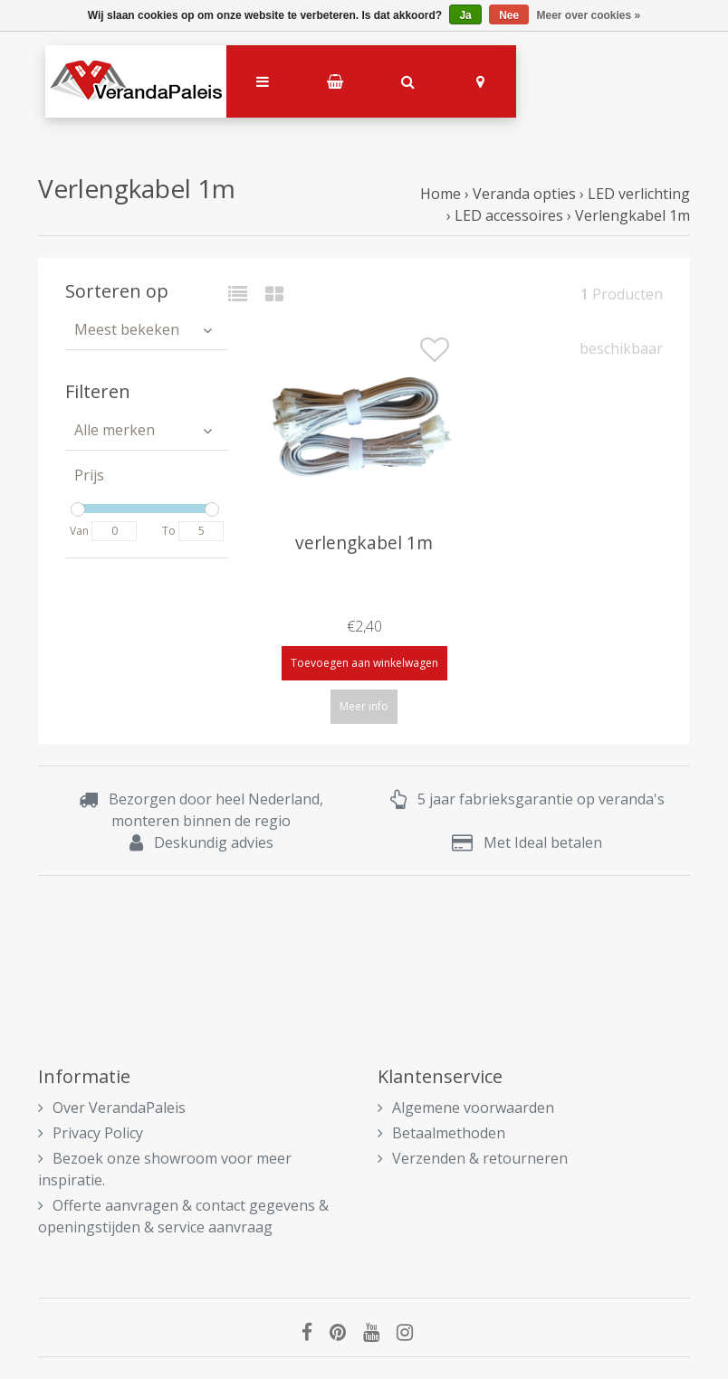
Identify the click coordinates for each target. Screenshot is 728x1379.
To (169, 530)
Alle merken (114, 430)
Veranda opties (524, 194)
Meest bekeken (126, 329)
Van (79, 530)
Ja (465, 15)
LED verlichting (639, 194)
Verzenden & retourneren (473, 1158)
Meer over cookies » (589, 15)
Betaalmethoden (441, 1133)
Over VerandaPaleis (112, 1107)
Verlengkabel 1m (632, 215)
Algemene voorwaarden (466, 1107)
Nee (509, 15)
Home (440, 194)
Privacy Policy (90, 1133)
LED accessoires (509, 215)
